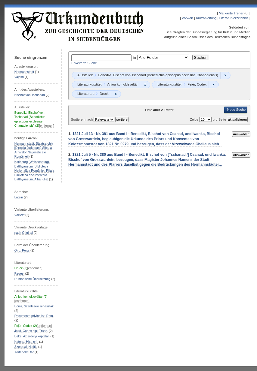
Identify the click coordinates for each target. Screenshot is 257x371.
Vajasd (19, 77)
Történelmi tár (24, 352)
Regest (19, 273)
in (135, 57)
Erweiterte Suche (84, 63)
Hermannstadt (24, 72)
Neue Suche (236, 109)
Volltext (19, 215)
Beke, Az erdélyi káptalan (32, 336)
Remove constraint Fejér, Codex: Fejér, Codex (213, 84)
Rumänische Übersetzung (32, 279)
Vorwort (187, 18)
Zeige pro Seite (208, 119)
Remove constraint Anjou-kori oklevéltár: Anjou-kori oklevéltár (145, 84)
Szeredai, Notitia (25, 346)
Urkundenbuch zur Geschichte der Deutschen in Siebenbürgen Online (78, 26)
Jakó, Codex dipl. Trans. (31, 331)
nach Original (23, 232)
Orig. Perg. (21, 250)
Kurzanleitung (206, 18)
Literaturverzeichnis (234, 18)
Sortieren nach (82, 119)
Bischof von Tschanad (29, 95)
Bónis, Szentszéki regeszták (34, 306)
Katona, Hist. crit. (26, 341)
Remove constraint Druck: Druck (116, 94)
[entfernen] (46, 125)
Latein (18, 197)
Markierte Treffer (231, 13)
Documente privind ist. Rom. (34, 316)
